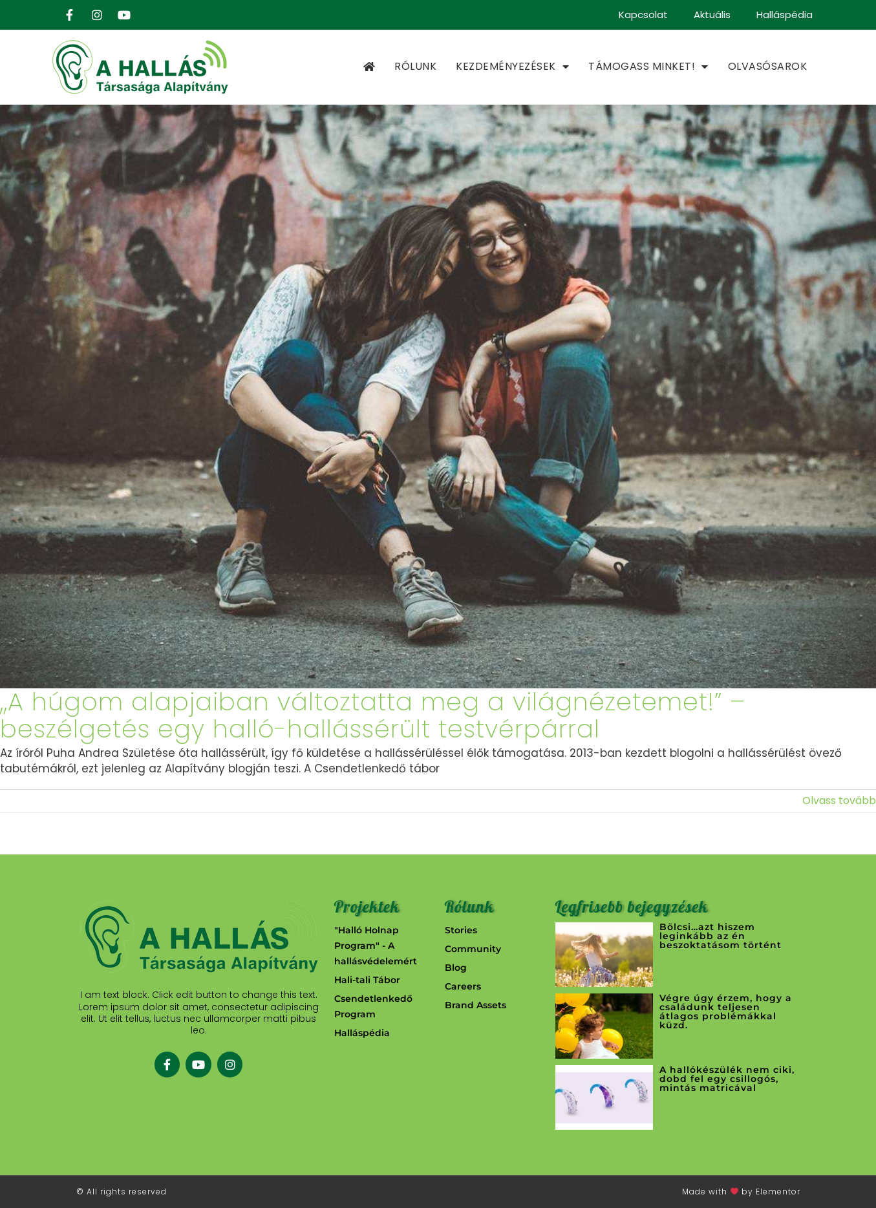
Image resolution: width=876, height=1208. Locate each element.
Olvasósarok (767, 66)
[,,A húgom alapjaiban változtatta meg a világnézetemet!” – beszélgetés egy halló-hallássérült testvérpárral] (438, 396)
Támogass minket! (648, 66)
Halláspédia (784, 14)
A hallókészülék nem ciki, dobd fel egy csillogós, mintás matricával (727, 1079)
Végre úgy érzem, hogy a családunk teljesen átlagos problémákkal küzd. (725, 1011)
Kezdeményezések (512, 66)
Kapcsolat (643, 14)
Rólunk (415, 66)
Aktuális (712, 14)
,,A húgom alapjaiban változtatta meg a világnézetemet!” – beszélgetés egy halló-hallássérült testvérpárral (372, 715)
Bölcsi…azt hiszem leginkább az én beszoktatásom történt (720, 936)
